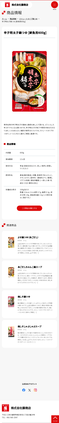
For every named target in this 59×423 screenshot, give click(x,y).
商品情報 (13, 19)
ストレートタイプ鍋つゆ (28, 19)
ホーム (4, 19)
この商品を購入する (29, 208)
